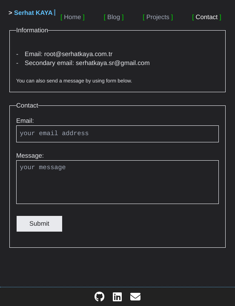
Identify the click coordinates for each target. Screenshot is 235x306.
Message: (30, 155)
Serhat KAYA (33, 13)
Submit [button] (39, 223)
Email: (25, 121)
